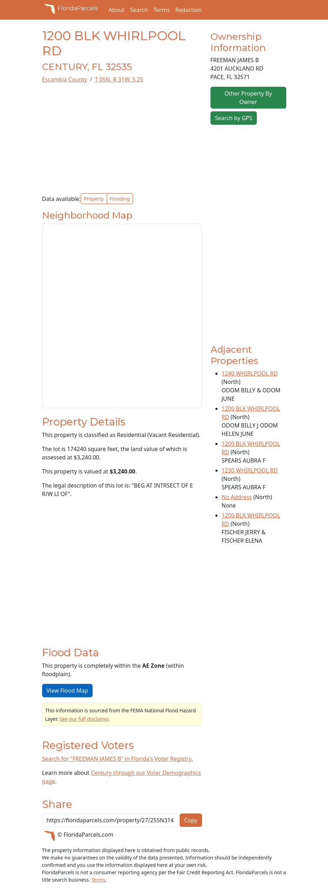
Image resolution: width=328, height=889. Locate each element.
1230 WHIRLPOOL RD (250, 470)
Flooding (120, 198)
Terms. (99, 879)
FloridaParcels (70, 8)
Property (94, 198)
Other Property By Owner (248, 98)
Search (139, 10)
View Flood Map (67, 690)
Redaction (188, 10)
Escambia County (64, 79)
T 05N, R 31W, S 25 (119, 79)
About (117, 10)
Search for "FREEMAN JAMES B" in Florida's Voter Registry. (117, 759)
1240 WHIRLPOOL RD (250, 373)
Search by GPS (234, 118)
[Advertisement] (122, 138)
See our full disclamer (84, 718)
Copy (190, 820)
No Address (237, 497)
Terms (162, 10)
